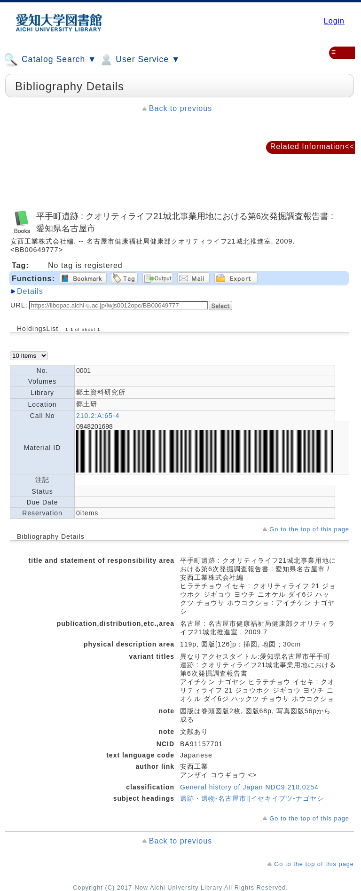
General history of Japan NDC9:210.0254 (249, 787)
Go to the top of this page (309, 529)
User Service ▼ (139, 60)
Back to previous (180, 108)
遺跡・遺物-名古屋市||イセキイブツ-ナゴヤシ (252, 798)
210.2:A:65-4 (97, 415)
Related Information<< (312, 146)
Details (30, 291)
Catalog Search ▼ (50, 60)
